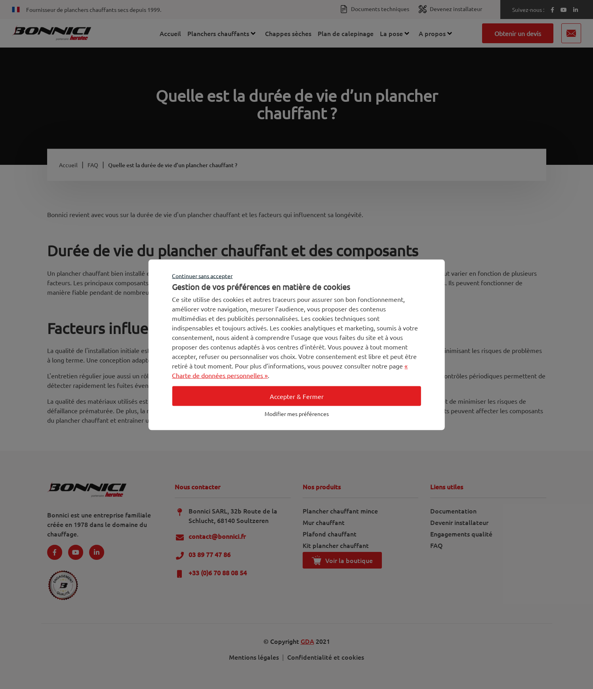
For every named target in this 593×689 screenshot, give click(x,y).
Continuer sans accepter (202, 275)
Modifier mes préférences (297, 413)
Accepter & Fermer (297, 396)
